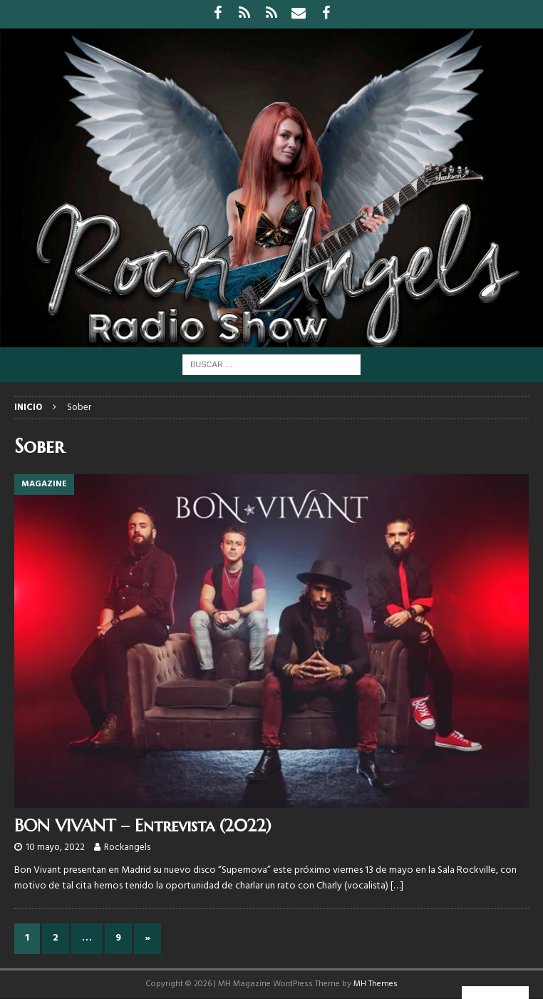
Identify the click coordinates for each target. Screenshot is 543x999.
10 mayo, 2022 (55, 847)
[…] (397, 886)
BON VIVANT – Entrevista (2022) (143, 825)
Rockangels (127, 847)
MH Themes (375, 984)
